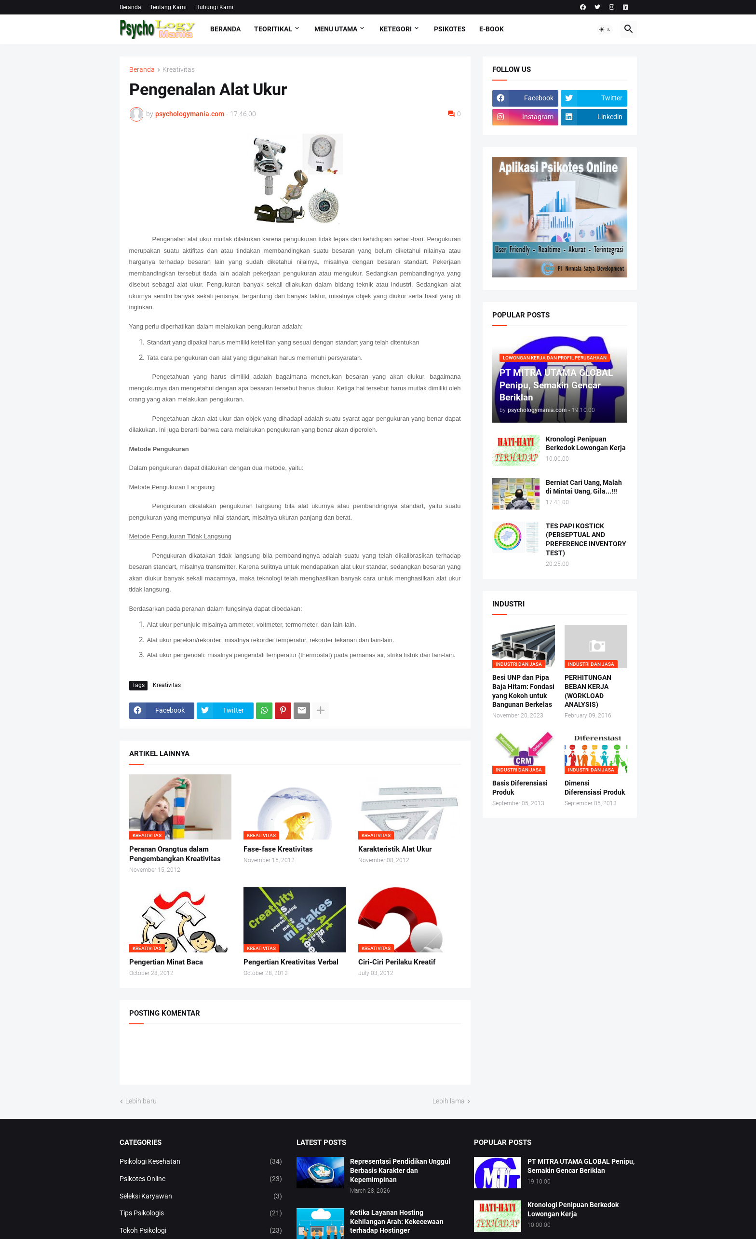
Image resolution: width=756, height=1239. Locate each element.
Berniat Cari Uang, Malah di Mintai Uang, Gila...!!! (584, 487)
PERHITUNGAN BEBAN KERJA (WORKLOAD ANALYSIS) (588, 691)
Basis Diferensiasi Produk (520, 787)
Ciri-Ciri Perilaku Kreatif (396, 962)
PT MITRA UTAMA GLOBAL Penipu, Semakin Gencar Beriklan (580, 1165)
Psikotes (450, 29)
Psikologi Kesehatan (201, 1162)
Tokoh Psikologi (201, 1231)
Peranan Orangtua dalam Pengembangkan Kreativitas (175, 854)
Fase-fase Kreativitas (278, 849)
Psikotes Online (201, 1179)
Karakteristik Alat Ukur (395, 849)
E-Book (491, 29)
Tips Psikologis (201, 1213)
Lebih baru (141, 1101)
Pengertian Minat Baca (166, 962)
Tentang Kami (168, 7)
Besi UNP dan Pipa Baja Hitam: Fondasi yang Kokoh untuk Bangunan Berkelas (523, 691)
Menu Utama (335, 29)
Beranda (130, 7)
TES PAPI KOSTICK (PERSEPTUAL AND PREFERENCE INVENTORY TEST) (586, 539)
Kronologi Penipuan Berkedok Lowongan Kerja (586, 443)
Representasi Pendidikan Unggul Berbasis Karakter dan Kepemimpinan (400, 1170)
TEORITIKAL (273, 29)
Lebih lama (448, 1101)
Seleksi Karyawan (201, 1196)
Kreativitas (178, 69)
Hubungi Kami (214, 7)
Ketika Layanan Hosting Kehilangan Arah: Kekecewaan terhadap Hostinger (397, 1222)
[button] (605, 29)
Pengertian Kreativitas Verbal (290, 962)
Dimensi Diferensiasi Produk (595, 787)
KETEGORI (395, 29)
